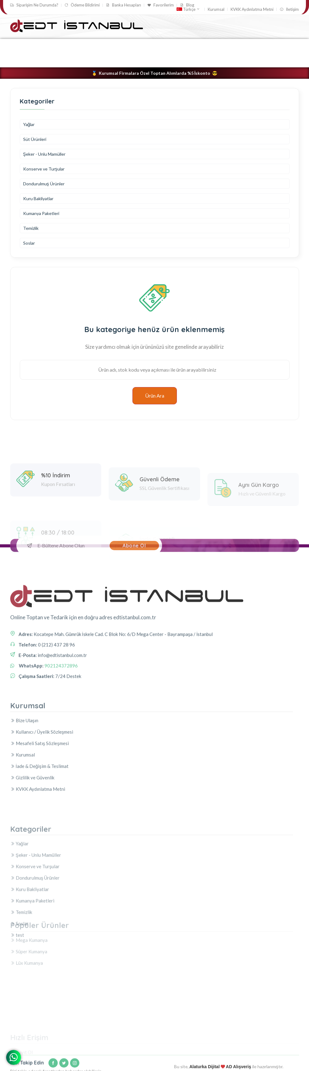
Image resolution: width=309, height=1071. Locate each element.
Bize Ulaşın (24, 764)
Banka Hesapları (123, 5)
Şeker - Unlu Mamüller (63, 46)
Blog (187, 5)
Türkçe (188, 9)
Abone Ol (134, 545)
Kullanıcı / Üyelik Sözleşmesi (41, 776)
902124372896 (61, 699)
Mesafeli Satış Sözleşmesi (39, 787)
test (122, 60)
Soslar (100, 60)
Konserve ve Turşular (121, 46)
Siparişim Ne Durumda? (34, 5)
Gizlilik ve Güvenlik (32, 821)
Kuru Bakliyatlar (229, 46)
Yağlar (20, 46)
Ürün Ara (154, 395)
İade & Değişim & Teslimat (39, 810)
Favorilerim (160, 5)
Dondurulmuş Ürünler (178, 46)
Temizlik (74, 60)
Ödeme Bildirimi (82, 5)
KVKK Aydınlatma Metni (252, 9)
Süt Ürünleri (34, 139)
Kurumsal (216, 9)
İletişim (289, 9)
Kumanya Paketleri (35, 60)
